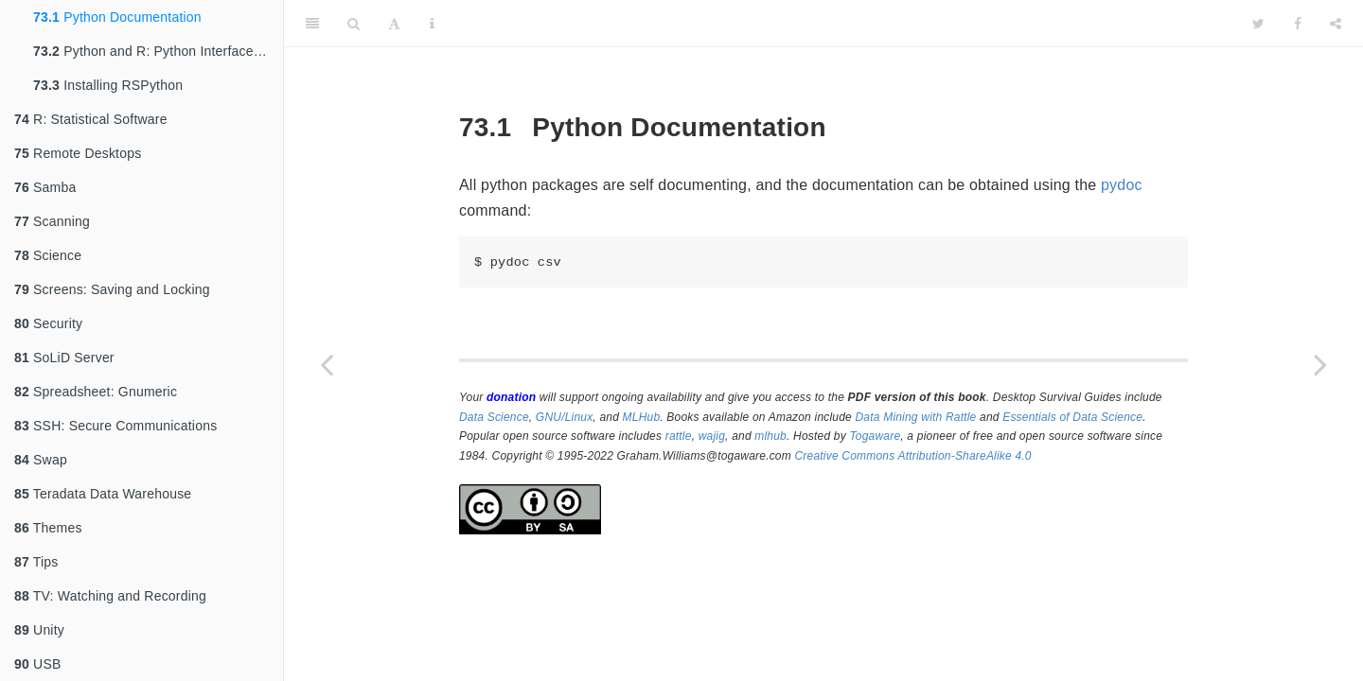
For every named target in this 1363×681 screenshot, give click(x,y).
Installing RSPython (108, 85)
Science (47, 255)
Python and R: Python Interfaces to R (158, 51)
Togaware (874, 436)
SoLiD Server (64, 357)
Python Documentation (117, 17)
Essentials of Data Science (1072, 417)
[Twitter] (1258, 23)
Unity (39, 629)
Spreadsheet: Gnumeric (95, 391)
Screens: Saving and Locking (112, 289)
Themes (48, 527)
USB (37, 664)
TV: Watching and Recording (110, 595)
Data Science (494, 417)
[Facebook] (1298, 23)
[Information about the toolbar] (432, 23)
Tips (36, 561)
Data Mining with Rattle (916, 417)
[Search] (353, 23)
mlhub (770, 436)
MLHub (642, 417)
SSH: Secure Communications (115, 425)
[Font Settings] (394, 23)
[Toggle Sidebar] (312, 23)
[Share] (1335, 23)
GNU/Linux (564, 417)
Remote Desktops (77, 153)
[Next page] (1320, 364)
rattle (678, 436)
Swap (40, 459)
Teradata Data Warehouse (102, 493)
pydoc (1121, 185)
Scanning (52, 221)
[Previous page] (326, 364)
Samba (45, 187)
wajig (712, 436)
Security (48, 323)
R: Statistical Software (91, 119)
